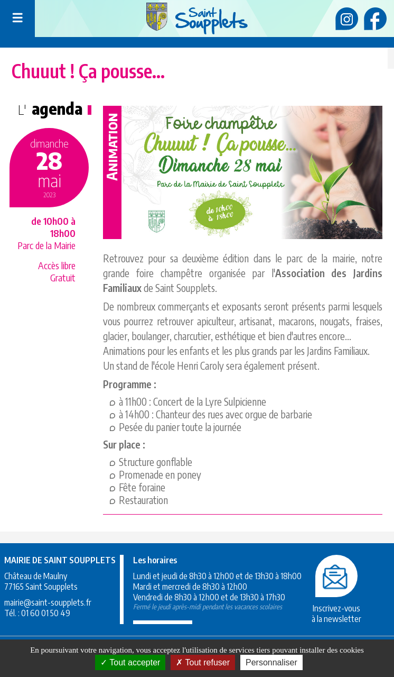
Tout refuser (203, 662)
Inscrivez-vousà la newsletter (336, 608)
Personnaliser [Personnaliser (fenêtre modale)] (271, 662)
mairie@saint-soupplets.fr (47, 602)
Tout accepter (130, 662)
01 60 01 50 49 (45, 613)
